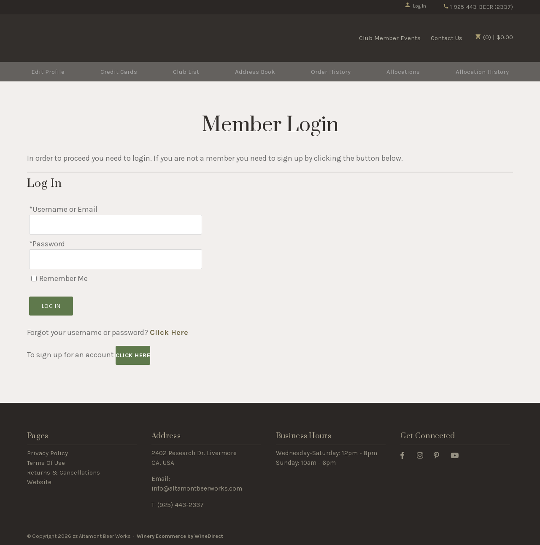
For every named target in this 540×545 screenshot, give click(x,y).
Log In (415, 6)
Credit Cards (118, 72)
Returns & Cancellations (63, 472)
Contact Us (446, 38)
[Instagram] (423, 455)
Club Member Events (390, 38)
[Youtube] (458, 455)
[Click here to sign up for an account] (133, 355)
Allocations (403, 72)
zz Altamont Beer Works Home (78, 37)
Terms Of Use (46, 463)
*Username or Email (63, 209)
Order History (331, 72)
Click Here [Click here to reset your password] (169, 332)
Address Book (255, 72)
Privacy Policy (47, 453)
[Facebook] (405, 455)
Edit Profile (48, 72)
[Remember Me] (34, 278)
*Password (47, 243)
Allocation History (482, 72)
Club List (186, 72)
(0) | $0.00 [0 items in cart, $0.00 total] (494, 37)
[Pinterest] (440, 455)
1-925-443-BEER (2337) (478, 7)
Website (39, 482)
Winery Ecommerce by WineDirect (180, 536)
